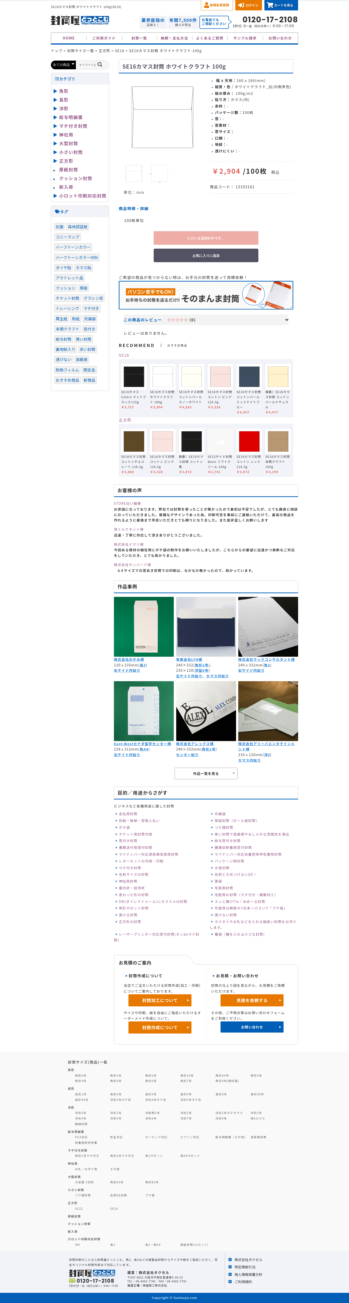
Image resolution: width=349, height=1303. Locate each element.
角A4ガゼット (190, 1155)
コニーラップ (67, 237)
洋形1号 (115, 1113)
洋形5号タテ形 (190, 1100)
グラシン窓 (93, 298)
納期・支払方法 (174, 37)
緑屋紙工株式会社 (155, 1285)
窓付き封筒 (128, 840)
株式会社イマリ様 (129, 544)
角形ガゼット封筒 (134, 908)
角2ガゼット (154, 1155)
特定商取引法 (245, 1266)
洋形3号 (256, 1113)
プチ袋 (150, 1195)
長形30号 (257, 1094)
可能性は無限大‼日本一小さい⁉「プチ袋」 (251, 908)
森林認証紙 (77, 226)
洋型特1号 (152, 1113)
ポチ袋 (124, 827)
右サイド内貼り (127, 670)
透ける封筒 (128, 914)
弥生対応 (116, 1137)
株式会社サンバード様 (132, 564)
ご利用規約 (243, 1281)
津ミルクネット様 (129, 529)
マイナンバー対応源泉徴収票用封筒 (148, 854)
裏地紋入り (65, 349)
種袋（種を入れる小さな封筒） (241, 934)
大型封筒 (222, 867)
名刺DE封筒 (118, 1195)
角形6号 (151, 1081)
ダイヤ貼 (63, 267)
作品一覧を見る (206, 773)
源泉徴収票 (259, 1137)
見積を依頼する (252, 1000)
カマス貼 (83, 267)
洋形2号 (186, 1113)
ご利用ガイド (104, 37)
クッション (65, 288)
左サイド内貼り (189, 675)
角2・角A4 (153, 1244)
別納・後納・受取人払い (139, 820)
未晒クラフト (67, 329)
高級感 (81, 359)
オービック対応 (156, 1137)
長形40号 (81, 1100)
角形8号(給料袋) (227, 1081)
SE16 (124, 355)
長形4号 (186, 1094)
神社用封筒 (128, 881)
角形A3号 (117, 1182)
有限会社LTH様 (189, 659)
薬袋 (218, 881)
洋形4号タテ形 (155, 1100)
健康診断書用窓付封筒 (233, 847)
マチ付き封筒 (130, 867)
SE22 (79, 1208)
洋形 (64, 108)
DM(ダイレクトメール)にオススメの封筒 (153, 901)
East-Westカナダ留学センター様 (142, 743)
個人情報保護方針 (248, 1274)
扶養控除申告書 (86, 1142)
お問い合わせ (280, 37)
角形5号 (115, 1081)
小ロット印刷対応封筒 (82, 195)
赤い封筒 (87, 349)
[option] (162, 117)
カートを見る (283, 5)
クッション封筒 (75, 178)
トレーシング (67, 308)
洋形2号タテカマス (229, 1113)
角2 (267, 665)
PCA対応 (81, 1137)
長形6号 (221, 1094)
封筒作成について (160, 1027)
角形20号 (187, 1075)
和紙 (75, 319)
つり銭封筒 (224, 827)
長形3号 (151, 1094)
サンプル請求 (245, 37)
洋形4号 (81, 1118)
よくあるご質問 (209, 37)
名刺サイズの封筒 (134, 874)
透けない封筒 (226, 914)
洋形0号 (81, 1113)
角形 (64, 91)
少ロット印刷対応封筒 (84, 1239)
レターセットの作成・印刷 (141, 861)
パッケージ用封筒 (230, 861)
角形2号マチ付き (122, 1155)
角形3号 (256, 1075)
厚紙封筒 (68, 169)
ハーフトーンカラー (73, 247)
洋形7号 (186, 1118)
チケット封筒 (67, 298)
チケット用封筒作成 (135, 834)
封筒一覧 (139, 37)
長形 (64, 99)
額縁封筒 (81, 1124)
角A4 (144, 749)
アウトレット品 (69, 278)
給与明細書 (71, 117)
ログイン (252, 5)
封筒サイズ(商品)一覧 (88, 1062)
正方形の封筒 (130, 921)
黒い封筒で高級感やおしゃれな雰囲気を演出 (252, 834)
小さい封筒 (71, 152)
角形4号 (81, 1081)
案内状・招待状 (132, 887)
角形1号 (115, 1075)
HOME (69, 37)
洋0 (267, 754)
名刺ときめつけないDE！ (236, 874)
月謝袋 (220, 813)
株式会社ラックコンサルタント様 (266, 659)
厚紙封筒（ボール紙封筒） (237, 820)
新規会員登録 (219, 5)
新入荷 (66, 187)
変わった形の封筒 (134, 894)
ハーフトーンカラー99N (77, 257)
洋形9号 (221, 1118)
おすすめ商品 (67, 380)
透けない (63, 359)
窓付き (89, 329)
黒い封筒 (84, 339)
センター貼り (187, 754)
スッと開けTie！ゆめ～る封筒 (240, 901)
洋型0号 (202, 670)
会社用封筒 (128, 813)
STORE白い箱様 (127, 503)
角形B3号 (152, 1182)
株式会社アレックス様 (195, 743)
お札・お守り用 (86, 1169)
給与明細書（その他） (231, 1137)
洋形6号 (151, 1118)
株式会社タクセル (248, 1259)
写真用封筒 (224, 887)
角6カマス (258, 1118)
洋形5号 (115, 1118)
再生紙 (61, 319)
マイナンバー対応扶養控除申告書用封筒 (248, 854)
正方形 (125, 420)
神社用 (66, 134)
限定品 (89, 370)
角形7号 (186, 1081)
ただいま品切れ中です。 (206, 238)
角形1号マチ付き (87, 1155)
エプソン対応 (189, 1137)
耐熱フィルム (67, 370)
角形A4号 (222, 1075)
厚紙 (83, 288)
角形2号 (202, 665)
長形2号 (115, 1094)
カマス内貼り (217, 675)
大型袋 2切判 (84, 1182)
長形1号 (81, 1094)
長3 (143, 665)
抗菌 (59, 226)
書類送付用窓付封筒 (135, 847)
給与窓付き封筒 (228, 840)
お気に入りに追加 (206, 256)
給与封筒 (63, 339)
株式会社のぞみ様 (129, 659)
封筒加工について (160, 1000)
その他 (115, 1169)
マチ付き (91, 308)
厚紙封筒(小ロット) (194, 1244)
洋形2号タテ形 (120, 1100)
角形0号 (81, 1075)
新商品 (89, 380)
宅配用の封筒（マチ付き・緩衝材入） (246, 894)
